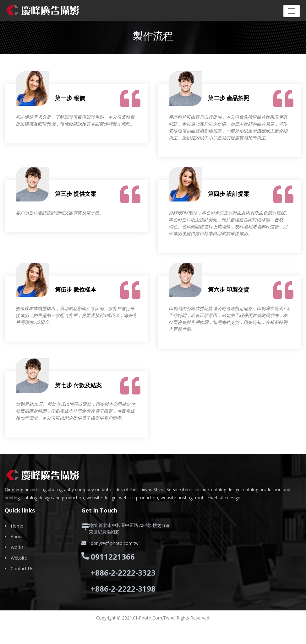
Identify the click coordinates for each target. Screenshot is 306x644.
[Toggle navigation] (291, 11)
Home (17, 526)
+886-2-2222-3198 (123, 588)
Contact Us (22, 569)
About (17, 536)
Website (19, 558)
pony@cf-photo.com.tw (115, 543)
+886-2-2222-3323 (123, 572)
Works (17, 547)
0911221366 (113, 556)
